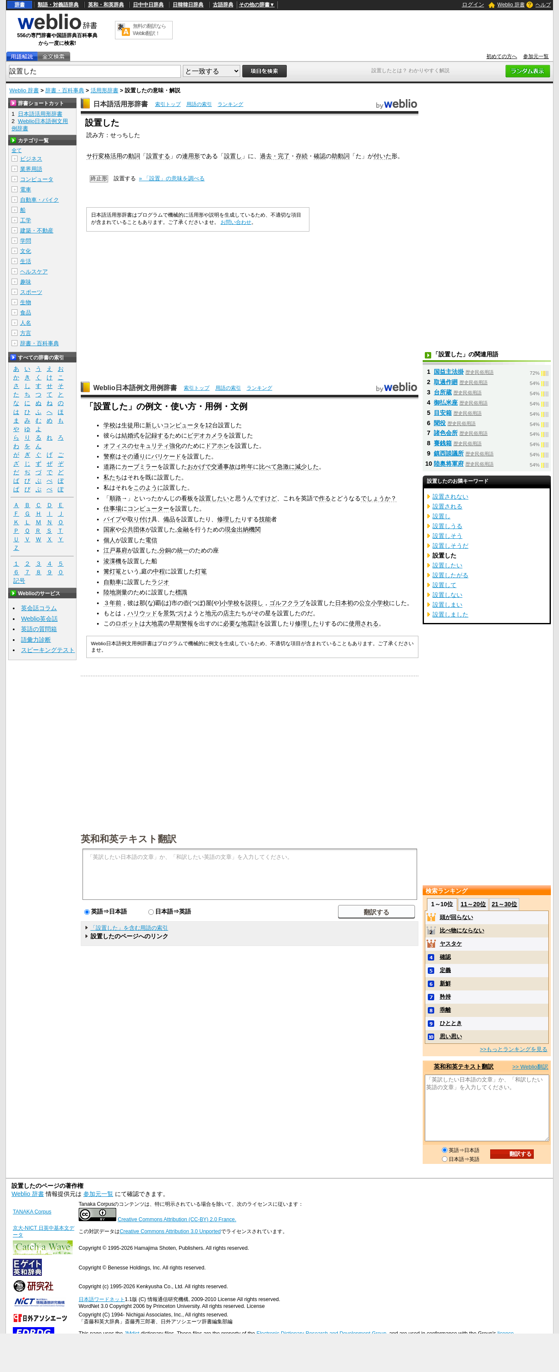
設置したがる (450, 575)
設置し (233, 156)
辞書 (20, 5)
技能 (265, 519)
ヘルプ (543, 5)
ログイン (473, 4)
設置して (444, 585)
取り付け (139, 519)
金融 (183, 529)
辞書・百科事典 (64, 90)
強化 (175, 445)
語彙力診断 (36, 639)
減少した (307, 466)
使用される (364, 623)
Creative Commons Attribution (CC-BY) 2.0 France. (177, 1219)
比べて (268, 466)
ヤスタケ (451, 943)
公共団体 (133, 529)
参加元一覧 (536, 56)
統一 (183, 550)
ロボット (127, 623)
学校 (109, 425)
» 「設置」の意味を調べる (172, 178)
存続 (302, 156)
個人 (109, 540)
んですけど (262, 498)
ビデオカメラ (205, 435)
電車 (25, 189)
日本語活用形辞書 (120, 104)
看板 (187, 498)
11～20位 (473, 904)
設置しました (450, 614)
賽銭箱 (443, 443)
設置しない (447, 594)
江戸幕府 (115, 550)
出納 (243, 529)
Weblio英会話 (39, 618)
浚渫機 (112, 561)
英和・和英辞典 (106, 5)
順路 (115, 498)
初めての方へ (501, 56)
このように (148, 487)
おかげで (199, 466)
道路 (109, 466)
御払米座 (446, 402)
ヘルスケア (34, 271)
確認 (320, 156)
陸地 (109, 592)
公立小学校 (374, 602)
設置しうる (447, 526)
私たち (112, 477)
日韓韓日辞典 (188, 5)
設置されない (450, 496)
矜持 (445, 996)
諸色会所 (446, 432)
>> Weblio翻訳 (530, 1067)
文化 (25, 251)
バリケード (166, 456)
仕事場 (112, 508)
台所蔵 (443, 392)
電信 (151, 540)
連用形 (191, 156)
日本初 (344, 602)
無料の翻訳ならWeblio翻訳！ (149, 29)
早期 (175, 623)
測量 (121, 592)
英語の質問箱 (39, 629)
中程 (159, 571)
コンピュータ (181, 425)
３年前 (112, 602)
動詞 (134, 156)
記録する (157, 435)
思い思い (451, 1036)
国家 (109, 529)
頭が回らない (456, 917)
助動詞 (341, 156)
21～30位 (504, 904)
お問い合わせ (236, 222)
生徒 (127, 425)
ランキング (230, 104)
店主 (229, 613)
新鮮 (445, 983)
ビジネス (31, 159)
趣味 (25, 282)
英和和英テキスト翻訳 (129, 838)
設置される (447, 506)
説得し (254, 602)
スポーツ (31, 292)
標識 (181, 592)
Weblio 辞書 (511, 5)
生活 (25, 261)
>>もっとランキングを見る (513, 1049)
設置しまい (447, 604)
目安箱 (443, 412)
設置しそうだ (450, 545)
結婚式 (130, 435)
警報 (187, 623)
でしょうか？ (379, 498)
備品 (169, 519)
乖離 (445, 1010)
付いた (382, 156)
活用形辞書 (104, 90)
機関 (255, 529)
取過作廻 (446, 382)
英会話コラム (39, 608)
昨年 (247, 466)
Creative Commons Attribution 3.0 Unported (170, 1231)
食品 (25, 312)
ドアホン (217, 445)
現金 (231, 529)
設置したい (214, 498)
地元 (211, 613)
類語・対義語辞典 (58, 5)
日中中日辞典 (148, 5)
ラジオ (160, 582)
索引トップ (168, 104)
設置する (158, 156)
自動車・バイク (39, 200)
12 (208, 425)
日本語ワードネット (102, 1299)
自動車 (112, 582)
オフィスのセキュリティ (136, 445)
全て (17, 150)
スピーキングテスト (48, 649)
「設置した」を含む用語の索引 (129, 928)
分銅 (165, 550)
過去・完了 (275, 156)
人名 (25, 323)
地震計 (250, 623)
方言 (25, 333)
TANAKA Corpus (32, 1212)
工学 (25, 220)
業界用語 (31, 169)
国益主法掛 (449, 371)
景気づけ (175, 613)
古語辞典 (223, 5)
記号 (19, 581)
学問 (25, 241)
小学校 (230, 602)
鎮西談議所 (449, 453)
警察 (109, 456)
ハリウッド (142, 613)
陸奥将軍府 (449, 463)
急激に (286, 466)
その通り (133, 456)
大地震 (154, 623)
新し (151, 425)
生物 (25, 302)
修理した (229, 519)
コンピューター (148, 508)
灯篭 (201, 571)
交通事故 (223, 466)
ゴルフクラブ (287, 602)
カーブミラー (139, 466)
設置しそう (447, 535)
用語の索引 (199, 104)
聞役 (440, 423)
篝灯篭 (112, 571)
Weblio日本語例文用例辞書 (135, 387)
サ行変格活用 (104, 156)
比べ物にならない (462, 930)
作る (325, 498)
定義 (445, 970)
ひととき (451, 1023)
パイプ (112, 519)
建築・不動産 (36, 230)
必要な (232, 623)
